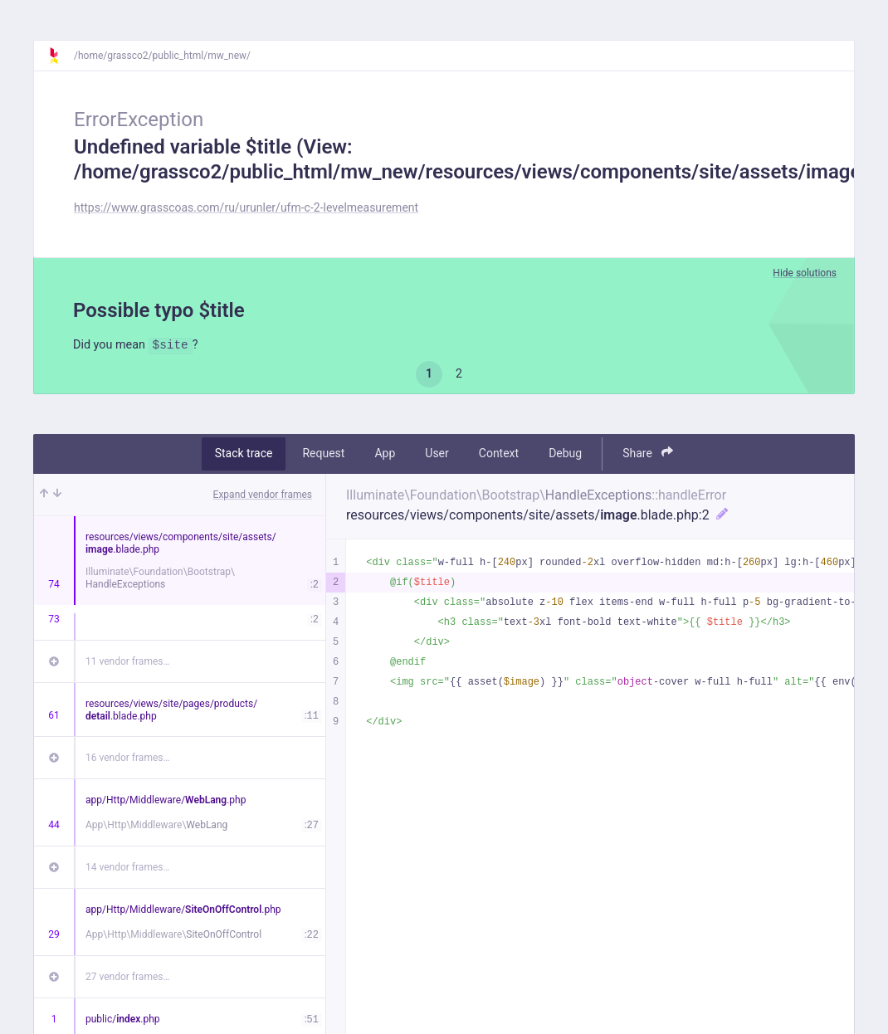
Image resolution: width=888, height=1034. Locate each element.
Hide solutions (805, 273)
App (384, 455)
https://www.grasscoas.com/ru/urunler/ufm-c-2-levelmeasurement (246, 207)
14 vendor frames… (127, 869)
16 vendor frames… (127, 759)
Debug (565, 455)
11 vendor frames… (127, 663)
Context (499, 455)
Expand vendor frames (262, 496)
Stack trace (244, 455)
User (436, 455)
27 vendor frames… (127, 978)
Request (323, 455)
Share (647, 455)
